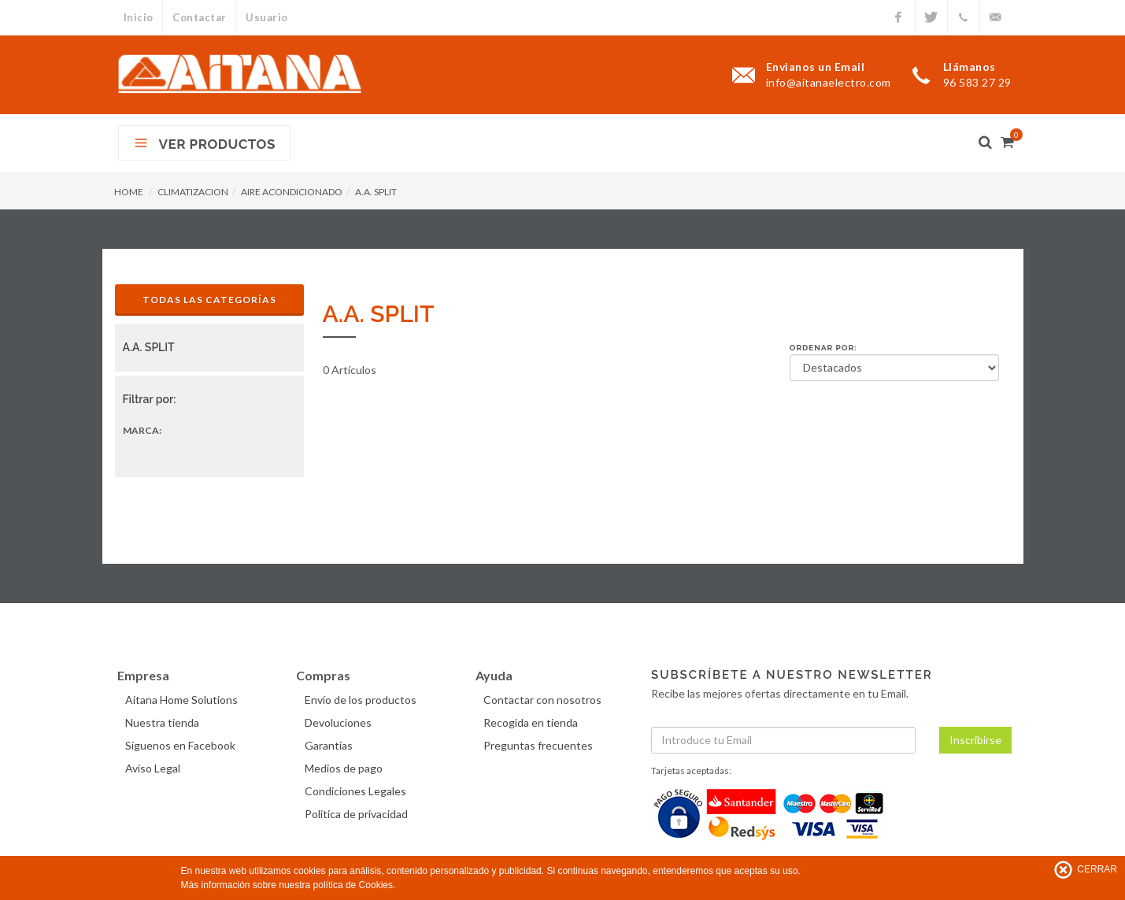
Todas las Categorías (209, 300)
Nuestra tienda (164, 722)
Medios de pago (344, 768)
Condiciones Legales (356, 791)
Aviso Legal (154, 768)
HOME (128, 192)
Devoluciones (338, 722)
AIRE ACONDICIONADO (291, 192)
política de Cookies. (354, 885)
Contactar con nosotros (544, 699)
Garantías (329, 745)
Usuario (267, 17)
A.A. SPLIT (376, 192)
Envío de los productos (361, 699)
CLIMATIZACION (192, 192)
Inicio (139, 17)
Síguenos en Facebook (182, 745)
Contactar (200, 17)
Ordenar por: (823, 347)
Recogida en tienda (532, 722)
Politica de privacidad (357, 813)
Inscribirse (975, 739)
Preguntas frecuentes (539, 745)
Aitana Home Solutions (183, 699)
